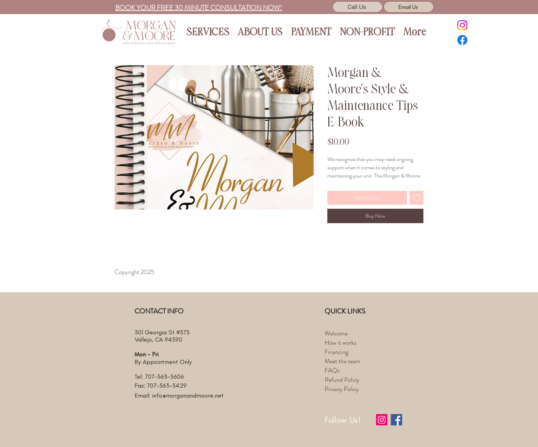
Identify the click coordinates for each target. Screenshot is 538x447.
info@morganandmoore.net (188, 395)
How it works (340, 342)
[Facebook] (462, 40)
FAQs (332, 370)
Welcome (336, 333)
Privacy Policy (342, 389)
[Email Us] (408, 7)
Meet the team (342, 361)
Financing (336, 351)
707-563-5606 (164, 376)
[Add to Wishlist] (416, 198)
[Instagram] (462, 25)
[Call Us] (357, 7)
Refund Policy (342, 379)
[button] (207, 32)
